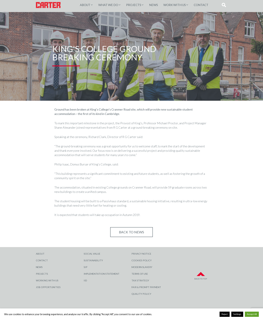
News (153, 5)
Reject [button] (225, 314)
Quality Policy (141, 293)
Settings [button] (237, 314)
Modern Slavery (142, 267)
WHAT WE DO (108, 5)
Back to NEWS (131, 232)
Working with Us (47, 280)
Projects (42, 273)
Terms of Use (140, 273)
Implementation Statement (101, 273)
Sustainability (93, 260)
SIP (85, 267)
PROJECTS (133, 5)
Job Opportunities (48, 287)
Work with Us (174, 5)
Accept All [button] (252, 314)
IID (85, 280)
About (85, 5)
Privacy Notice (141, 253)
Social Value (92, 253)
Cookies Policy (142, 260)
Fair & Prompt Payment (146, 287)
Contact (201, 5)
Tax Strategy (140, 280)
